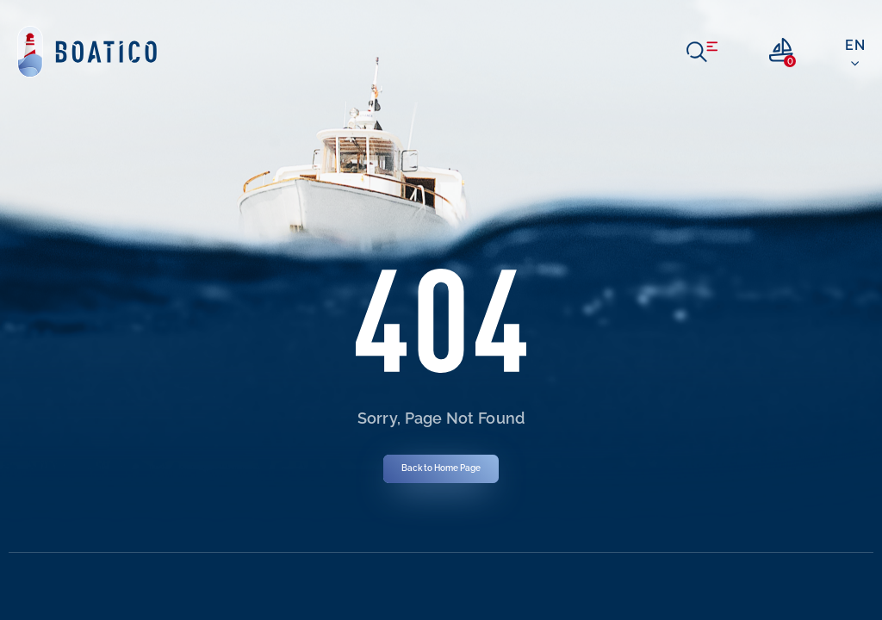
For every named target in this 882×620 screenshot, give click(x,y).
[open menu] (701, 51)
